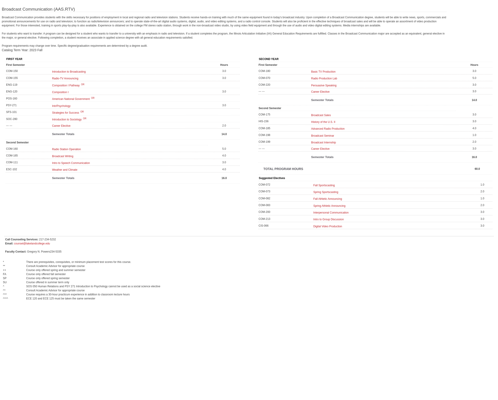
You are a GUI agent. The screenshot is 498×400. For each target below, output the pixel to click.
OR (82, 84)
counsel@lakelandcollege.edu (32, 243)
